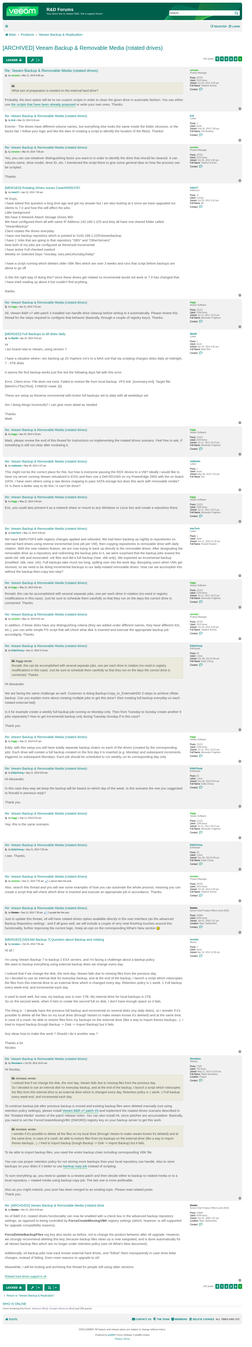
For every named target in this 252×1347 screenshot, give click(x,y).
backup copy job (75, 1166)
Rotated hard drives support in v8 (25, 1276)
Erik (192, 116)
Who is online (14, 1304)
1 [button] (222, 59)
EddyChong (196, 646)
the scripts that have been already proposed (43, 104)
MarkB (193, 334)
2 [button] (226, 59)
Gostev (193, 908)
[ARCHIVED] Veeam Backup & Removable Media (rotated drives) (83, 48)
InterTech (195, 528)
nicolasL (194, 939)
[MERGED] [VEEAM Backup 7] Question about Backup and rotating (54, 939)
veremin (194, 70)
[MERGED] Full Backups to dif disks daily (35, 334)
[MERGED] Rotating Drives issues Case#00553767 (42, 188)
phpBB (111, 1335)
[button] (217, 58)
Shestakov (195, 1059)
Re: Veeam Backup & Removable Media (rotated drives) (51, 71)
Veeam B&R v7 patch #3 (80, 1110)
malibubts (195, 461)
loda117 (194, 188)
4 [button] (236, 59)
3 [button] (231, 59)
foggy (193, 302)
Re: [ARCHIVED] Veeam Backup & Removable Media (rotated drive (54, 1205)
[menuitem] (234, 26)
